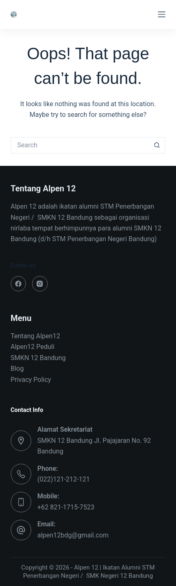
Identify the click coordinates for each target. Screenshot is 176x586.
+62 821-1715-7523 (66, 507)
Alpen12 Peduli (33, 347)
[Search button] (157, 145)
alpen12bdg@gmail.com (73, 535)
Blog (17, 368)
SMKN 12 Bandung (38, 358)
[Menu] (161, 14)
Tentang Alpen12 (35, 336)
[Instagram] (40, 284)
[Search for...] (80, 145)
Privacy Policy (31, 380)
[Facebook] (18, 284)
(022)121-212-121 (63, 479)
